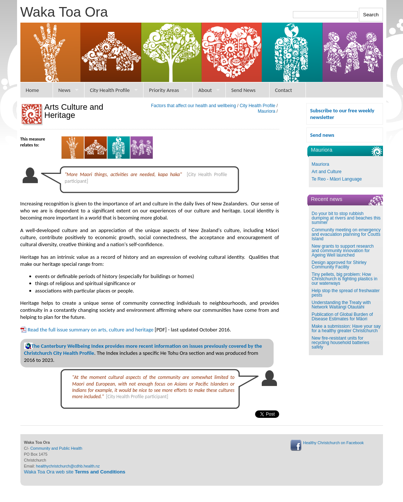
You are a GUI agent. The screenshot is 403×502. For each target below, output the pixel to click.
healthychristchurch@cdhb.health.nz (68, 466)
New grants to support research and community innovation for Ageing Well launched (343, 251)
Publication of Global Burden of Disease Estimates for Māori (342, 316)
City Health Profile (109, 90)
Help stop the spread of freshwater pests (346, 293)
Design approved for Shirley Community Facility (339, 265)
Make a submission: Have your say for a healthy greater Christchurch (346, 328)
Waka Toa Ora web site (75, 472)
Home (32, 90)
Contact (283, 90)
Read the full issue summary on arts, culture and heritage (90, 329)
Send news (322, 135)
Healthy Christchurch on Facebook (333, 442)
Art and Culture (327, 171)
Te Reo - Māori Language (337, 179)
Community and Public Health (56, 448)
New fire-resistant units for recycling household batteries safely (340, 343)
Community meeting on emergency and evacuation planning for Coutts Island (346, 234)
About (205, 90)
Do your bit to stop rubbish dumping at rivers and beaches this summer (346, 218)
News (64, 90)
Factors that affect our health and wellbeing (193, 105)
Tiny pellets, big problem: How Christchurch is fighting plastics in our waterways (344, 279)
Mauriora (320, 164)
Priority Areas (164, 90)
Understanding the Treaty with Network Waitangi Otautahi (341, 305)
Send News (243, 90)
